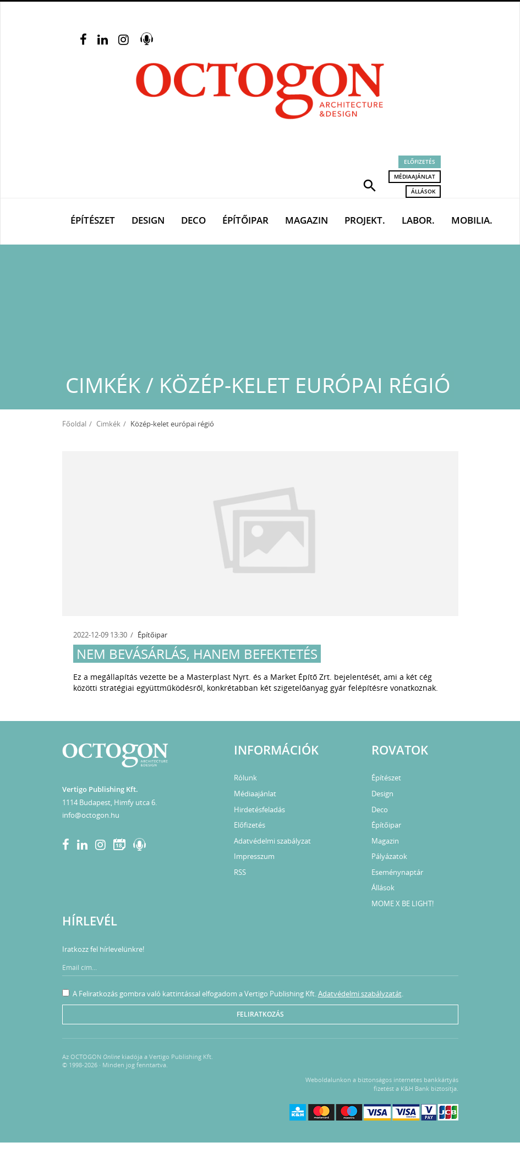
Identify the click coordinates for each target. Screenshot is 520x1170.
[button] (370, 184)
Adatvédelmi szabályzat (272, 841)
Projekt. (364, 220)
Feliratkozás (260, 1014)
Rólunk (245, 778)
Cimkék (108, 424)
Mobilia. (471, 220)
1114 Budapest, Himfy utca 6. (109, 802)
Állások (423, 191)
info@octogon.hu (90, 815)
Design (148, 220)
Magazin (306, 220)
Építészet (92, 220)
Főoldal (74, 424)
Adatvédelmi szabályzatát (360, 994)
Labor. (418, 220)
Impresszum (254, 856)
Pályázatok (389, 856)
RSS (240, 872)
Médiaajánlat (414, 176)
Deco (193, 220)
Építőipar (245, 220)
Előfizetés (419, 161)
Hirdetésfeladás (259, 809)
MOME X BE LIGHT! (402, 903)
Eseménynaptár (397, 872)
